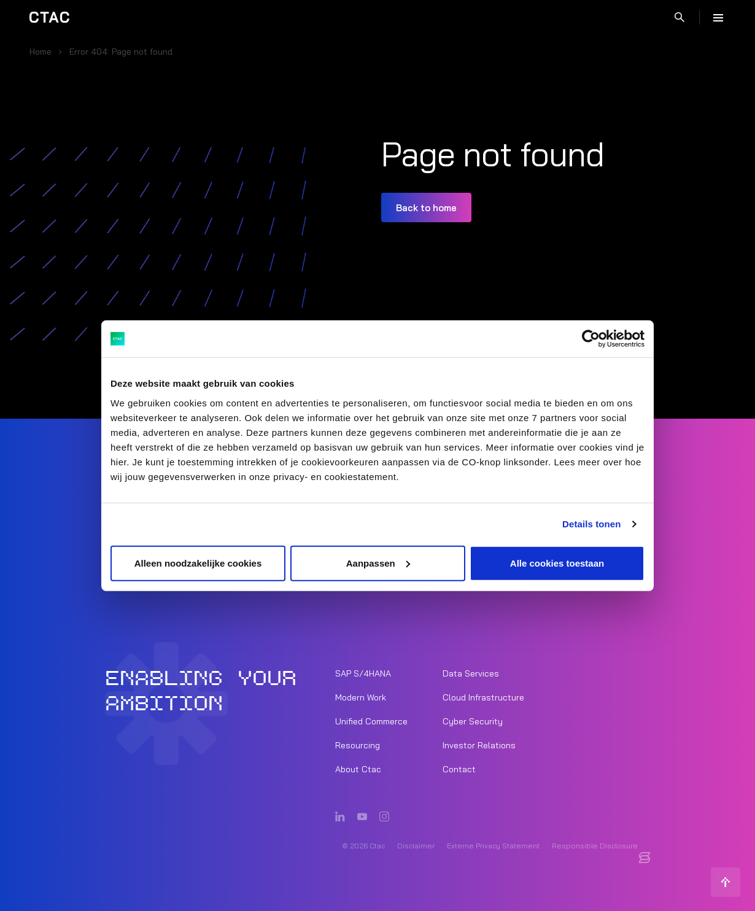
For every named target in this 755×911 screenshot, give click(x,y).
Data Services (471, 672)
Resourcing (357, 744)
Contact (459, 768)
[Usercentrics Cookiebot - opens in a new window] (591, 339)
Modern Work (360, 696)
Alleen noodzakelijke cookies (198, 562)
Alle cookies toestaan (557, 562)
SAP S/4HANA (363, 672)
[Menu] (718, 17)
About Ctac (358, 768)
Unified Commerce (371, 720)
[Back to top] (725, 881)
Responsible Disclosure (595, 845)
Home (40, 51)
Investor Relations (479, 744)
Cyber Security (473, 720)
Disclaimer (416, 845)
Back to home (426, 208)
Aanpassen (378, 562)
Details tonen (591, 524)
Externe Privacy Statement (493, 845)
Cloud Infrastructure (483, 696)
